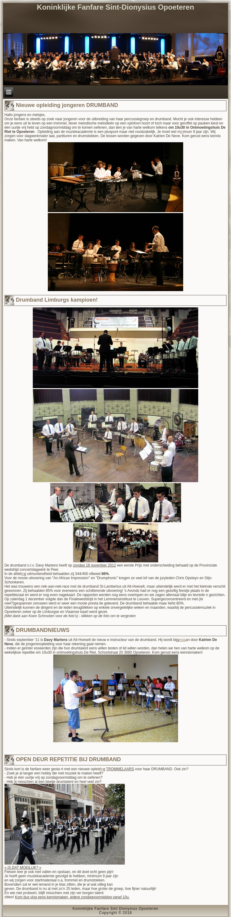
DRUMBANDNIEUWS (42, 630)
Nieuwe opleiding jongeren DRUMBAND (67, 105)
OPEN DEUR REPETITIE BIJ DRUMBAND (68, 759)
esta (182, 640)
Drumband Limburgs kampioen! (57, 300)
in (181, 132)
